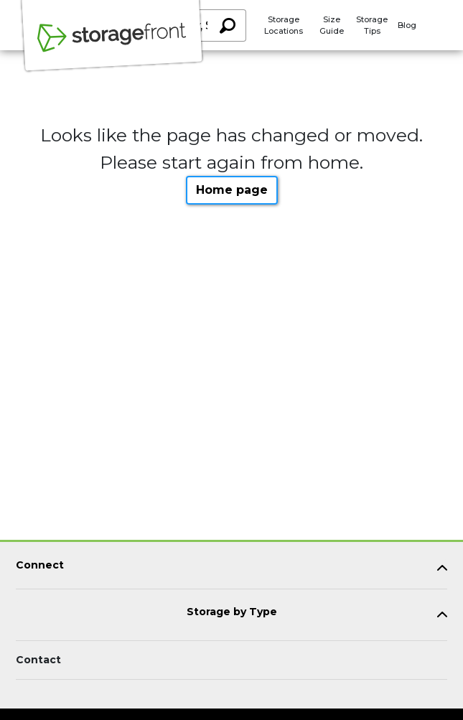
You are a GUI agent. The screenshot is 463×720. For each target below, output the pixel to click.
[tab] (231, 568)
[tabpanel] (231, 568)
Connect (40, 565)
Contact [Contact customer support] (38, 659)
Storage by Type (232, 612)
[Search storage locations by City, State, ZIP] (226, 25)
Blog (407, 25)
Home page (232, 190)
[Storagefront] (112, 45)
